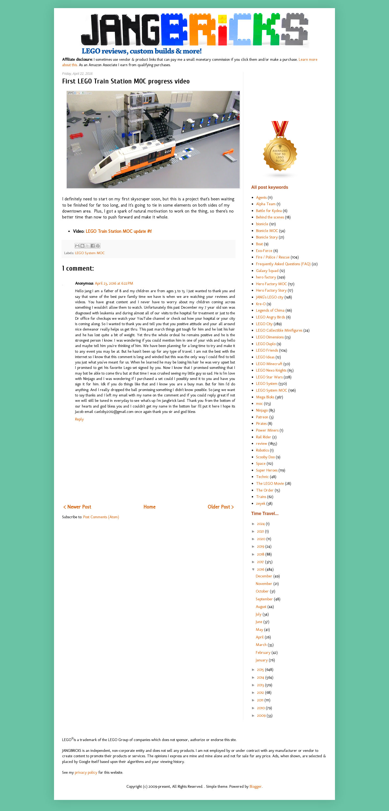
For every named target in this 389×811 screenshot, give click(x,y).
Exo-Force (264, 250)
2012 (261, 692)
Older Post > (221, 507)
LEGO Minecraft (269, 363)
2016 (261, 569)
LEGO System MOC (90, 253)
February (263, 652)
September (265, 599)
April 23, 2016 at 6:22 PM (114, 283)
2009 (262, 715)
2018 (261, 554)
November (264, 583)
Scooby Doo (265, 457)
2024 (261, 523)
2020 (261, 538)
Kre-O (261, 303)
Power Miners (267, 430)
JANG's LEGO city (269, 297)
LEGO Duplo (266, 343)
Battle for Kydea (269, 210)
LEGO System (266, 383)
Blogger (256, 786)
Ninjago (262, 410)
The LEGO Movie (270, 483)
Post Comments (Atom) (101, 516)
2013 (261, 684)
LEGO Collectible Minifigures (279, 330)
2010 (261, 707)
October (263, 591)
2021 (261, 531)
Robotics (262, 450)
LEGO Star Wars (269, 377)
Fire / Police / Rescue (273, 257)
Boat (259, 243)
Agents (261, 197)
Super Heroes (266, 470)
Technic (262, 476)
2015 (261, 669)
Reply (79, 419)
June (259, 621)
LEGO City (264, 323)
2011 (260, 700)
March (262, 644)
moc (259, 403)
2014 (261, 677)
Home (149, 507)
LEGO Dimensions (270, 337)
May (260, 629)
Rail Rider (263, 437)
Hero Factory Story (271, 290)
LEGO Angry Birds (270, 317)
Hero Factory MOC (271, 283)
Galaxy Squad (267, 270)
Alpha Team (266, 203)
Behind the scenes (270, 217)
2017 (261, 561)
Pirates (261, 423)
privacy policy (86, 772)
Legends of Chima (270, 310)
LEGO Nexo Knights (271, 370)
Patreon (262, 417)
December (264, 576)
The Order (265, 490)
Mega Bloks (265, 397)
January (262, 660)
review (261, 443)
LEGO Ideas (265, 357)
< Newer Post (77, 507)
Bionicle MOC (267, 230)
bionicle (262, 223)
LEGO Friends (267, 350)
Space (261, 463)
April (260, 637)
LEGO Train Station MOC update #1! (119, 231)
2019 (261, 546)
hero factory (266, 277)
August (261, 606)
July (259, 614)
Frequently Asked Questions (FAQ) (283, 263)
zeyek (260, 503)
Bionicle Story (267, 237)
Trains (261, 496)
